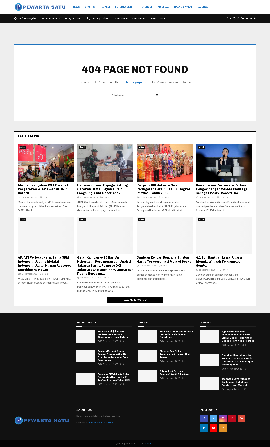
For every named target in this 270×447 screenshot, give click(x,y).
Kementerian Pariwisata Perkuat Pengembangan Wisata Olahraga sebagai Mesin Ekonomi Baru (222, 189)
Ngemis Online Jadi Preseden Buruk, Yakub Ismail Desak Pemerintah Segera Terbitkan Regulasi (238, 336)
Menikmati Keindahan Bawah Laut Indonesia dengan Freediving (176, 334)
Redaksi (105, 7)
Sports (90, 7)
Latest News (28, 136)
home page (134, 82)
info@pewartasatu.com (102, 422)
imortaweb (149, 443)
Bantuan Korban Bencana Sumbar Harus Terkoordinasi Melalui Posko (164, 259)
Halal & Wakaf (183, 7)
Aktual (22, 147)
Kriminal (163, 7)
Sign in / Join (72, 18)
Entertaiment (124, 7)
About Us (107, 18)
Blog (88, 18)
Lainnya (203, 7)
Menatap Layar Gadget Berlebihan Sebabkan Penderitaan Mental (236, 382)
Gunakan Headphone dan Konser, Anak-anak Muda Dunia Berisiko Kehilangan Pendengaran (238, 360)
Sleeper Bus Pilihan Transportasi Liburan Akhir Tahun (175, 354)
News (76, 7)
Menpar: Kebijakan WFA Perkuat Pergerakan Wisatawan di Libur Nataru (43, 189)
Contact (152, 18)
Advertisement (122, 18)
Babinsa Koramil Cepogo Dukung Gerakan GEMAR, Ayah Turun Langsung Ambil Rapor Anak (102, 189)
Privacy (96, 18)
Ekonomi (147, 7)
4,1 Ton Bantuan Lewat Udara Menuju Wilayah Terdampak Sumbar (219, 261)
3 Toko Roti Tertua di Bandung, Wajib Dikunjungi (175, 372)
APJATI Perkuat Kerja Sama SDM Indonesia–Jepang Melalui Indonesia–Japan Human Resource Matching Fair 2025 (45, 263)
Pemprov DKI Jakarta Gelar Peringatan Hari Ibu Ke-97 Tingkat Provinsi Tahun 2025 (163, 189)
